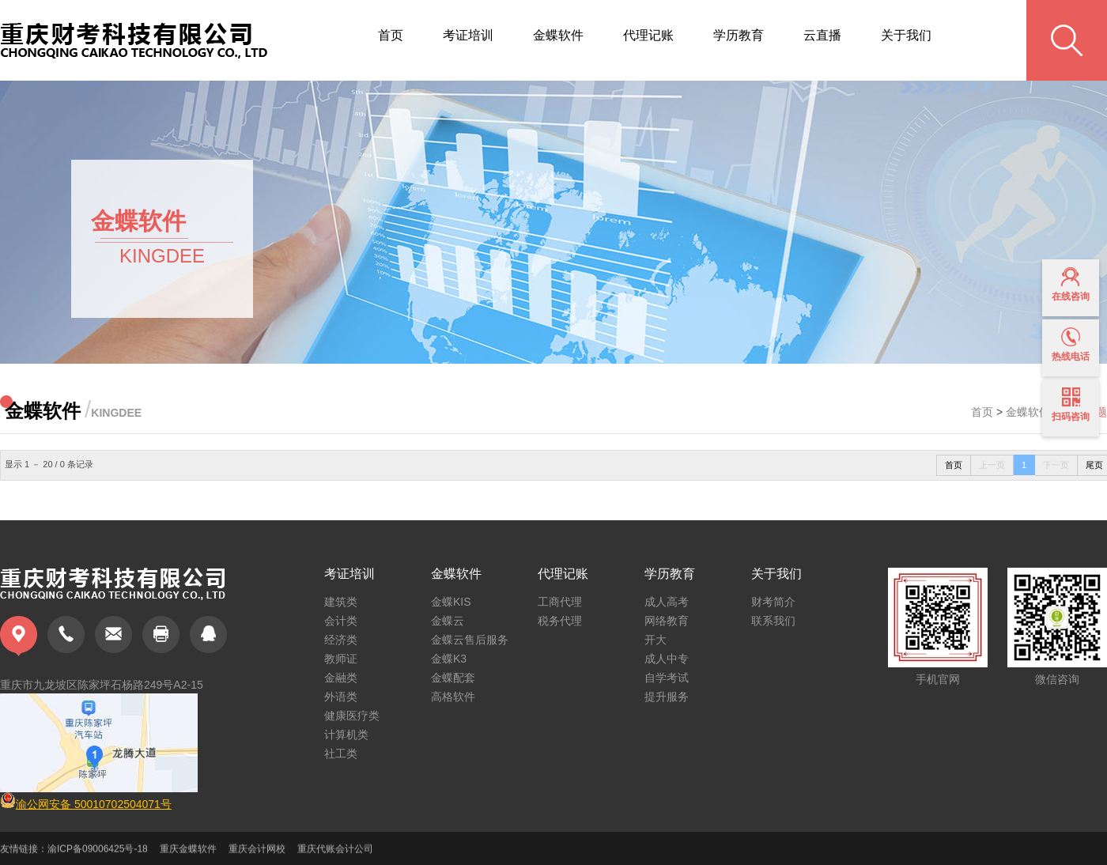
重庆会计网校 (257, 854)
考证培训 (468, 35)
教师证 (340, 658)
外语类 (340, 696)
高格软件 (453, 696)
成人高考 (666, 601)
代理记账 (648, 35)
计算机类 (346, 734)
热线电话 (1071, 344)
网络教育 (666, 620)
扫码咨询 (1071, 404)
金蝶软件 (558, 35)
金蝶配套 (453, 677)
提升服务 (666, 696)
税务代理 (560, 620)
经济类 (340, 639)
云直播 (822, 35)
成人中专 (666, 658)
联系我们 (773, 620)
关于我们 (906, 35)
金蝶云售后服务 (469, 639)
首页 (390, 35)
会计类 (340, 620)
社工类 (340, 753)
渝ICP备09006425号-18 (97, 854)
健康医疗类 (352, 715)
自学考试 (666, 677)
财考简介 (773, 601)
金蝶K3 (449, 658)
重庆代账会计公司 (335, 854)
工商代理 (560, 601)
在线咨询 (1071, 284)
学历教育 (738, 35)
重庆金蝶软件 (188, 854)
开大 (655, 639)
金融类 (340, 677)
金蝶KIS (451, 601)
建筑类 (340, 601)
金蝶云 (447, 620)
